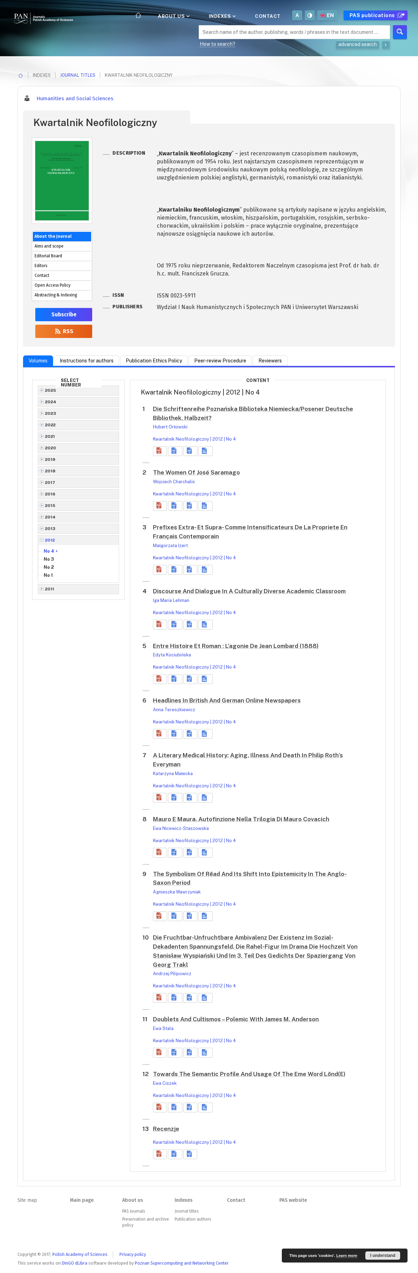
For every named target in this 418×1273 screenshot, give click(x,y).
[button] (160, 451)
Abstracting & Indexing (56, 295)
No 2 (49, 567)
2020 (50, 448)
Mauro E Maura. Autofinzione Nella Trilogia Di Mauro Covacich (241, 819)
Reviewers (270, 360)
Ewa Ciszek (165, 1083)
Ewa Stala (163, 1028)
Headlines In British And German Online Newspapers (227, 700)
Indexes (222, 16)
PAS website (293, 1200)
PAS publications (376, 15)
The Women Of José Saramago (196, 472)
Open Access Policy (53, 285)
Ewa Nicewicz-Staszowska (181, 828)
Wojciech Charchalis (174, 481)
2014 (50, 517)
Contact (268, 16)
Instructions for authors (86, 360)
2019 (50, 459)
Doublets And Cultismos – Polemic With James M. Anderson (236, 1019)
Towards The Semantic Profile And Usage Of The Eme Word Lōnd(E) (249, 1073)
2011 (49, 589)
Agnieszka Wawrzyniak (177, 892)
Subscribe (63, 314)
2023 (50, 413)
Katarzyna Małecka (173, 773)
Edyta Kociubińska (172, 654)
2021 (50, 436)
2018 (50, 471)
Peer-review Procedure (220, 360)
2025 (50, 390)
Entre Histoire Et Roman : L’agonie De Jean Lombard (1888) (235, 645)
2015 (50, 505)
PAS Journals (133, 1211)
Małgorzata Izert (170, 545)
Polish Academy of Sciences (80, 1254)
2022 (50, 424)
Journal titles (77, 75)
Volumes (38, 360)
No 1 (48, 575)
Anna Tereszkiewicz (174, 709)
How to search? (217, 44)
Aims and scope (49, 246)
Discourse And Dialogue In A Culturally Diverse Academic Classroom (249, 591)
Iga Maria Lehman (171, 600)
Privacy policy (132, 1254)
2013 (50, 528)
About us (173, 16)
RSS (64, 331)
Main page (82, 1200)
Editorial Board (48, 255)
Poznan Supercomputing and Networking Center (182, 1263)
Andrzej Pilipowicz (172, 973)
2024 (51, 401)
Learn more (346, 1255)
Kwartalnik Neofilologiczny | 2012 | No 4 (194, 439)
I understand (382, 1255)
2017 (50, 482)
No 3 (49, 559)
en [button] (327, 15)
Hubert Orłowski (170, 426)
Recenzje (166, 1128)
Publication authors (193, 1219)
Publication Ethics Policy (154, 360)
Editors (41, 265)
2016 (50, 494)
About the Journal (53, 236)
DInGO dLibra (74, 1263)
